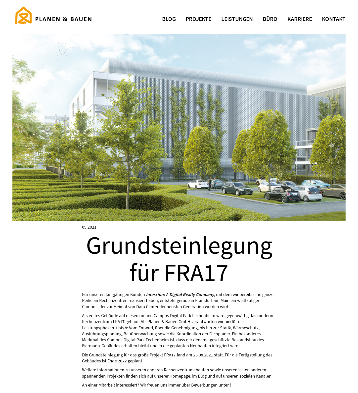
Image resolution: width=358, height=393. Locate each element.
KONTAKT (334, 18)
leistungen (237, 18)
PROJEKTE (198, 18)
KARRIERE (299, 18)
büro (270, 18)
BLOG (169, 18)
